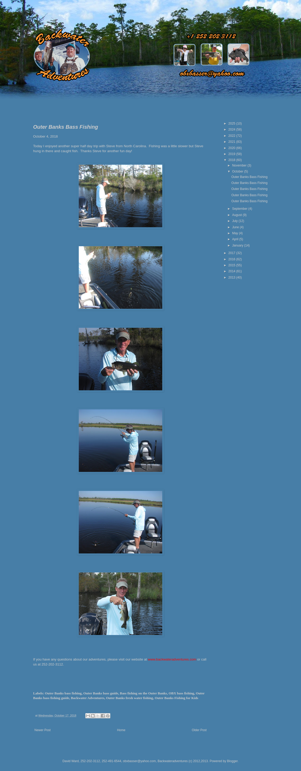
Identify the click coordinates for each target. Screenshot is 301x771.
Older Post (199, 730)
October (238, 171)
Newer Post (42, 730)
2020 (232, 148)
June (236, 227)
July (235, 221)
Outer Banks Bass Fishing (249, 177)
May (235, 233)
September (240, 209)
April (235, 239)
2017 (232, 253)
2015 (232, 265)
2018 (232, 160)
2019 (232, 154)
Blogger (232, 761)
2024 (232, 129)
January (238, 245)
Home (121, 730)
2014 (232, 271)
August (237, 215)
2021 (232, 142)
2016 (232, 259)
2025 (232, 123)
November (240, 165)
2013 (232, 277)
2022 (232, 136)
